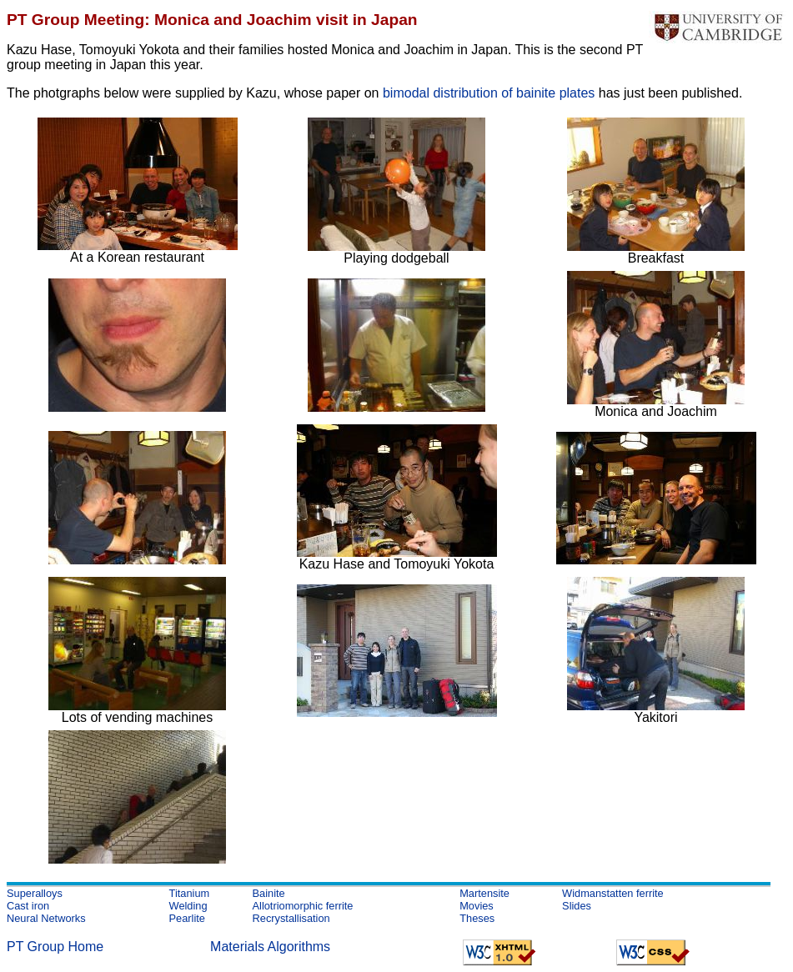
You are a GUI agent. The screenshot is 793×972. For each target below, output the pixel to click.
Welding (188, 905)
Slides (576, 905)
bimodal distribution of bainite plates (489, 93)
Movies (476, 905)
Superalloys (35, 893)
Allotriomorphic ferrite (303, 905)
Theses (476, 918)
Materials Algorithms (270, 946)
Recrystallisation (291, 918)
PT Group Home (55, 946)
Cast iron (28, 905)
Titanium (189, 893)
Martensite (484, 893)
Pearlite (187, 918)
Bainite (269, 893)
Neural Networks (46, 918)
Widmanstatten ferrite (613, 893)
